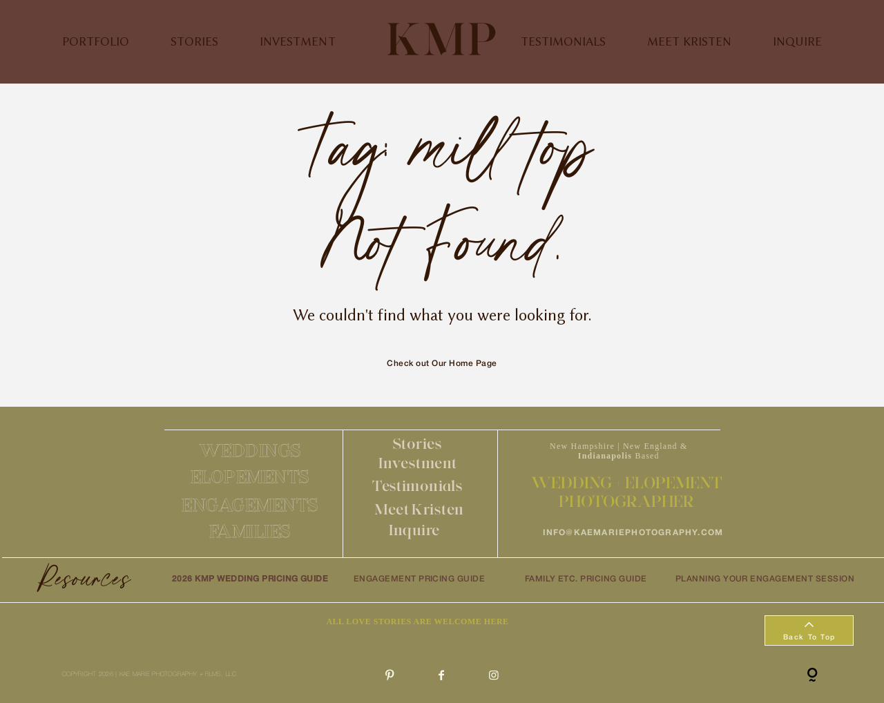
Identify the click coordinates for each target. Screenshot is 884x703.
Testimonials (417, 485)
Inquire (414, 530)
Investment (417, 463)
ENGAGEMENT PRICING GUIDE (420, 579)
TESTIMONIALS (563, 41)
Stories (417, 443)
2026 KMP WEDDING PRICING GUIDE (250, 579)
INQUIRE (797, 41)
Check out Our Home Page (442, 363)
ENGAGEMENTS (250, 505)
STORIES (194, 41)
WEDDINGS (250, 450)
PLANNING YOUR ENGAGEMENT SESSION (764, 579)
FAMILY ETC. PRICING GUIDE (586, 579)
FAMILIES (250, 531)
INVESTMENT (298, 41)
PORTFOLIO (95, 41)
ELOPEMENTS (250, 476)
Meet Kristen (418, 509)
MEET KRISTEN (689, 41)
